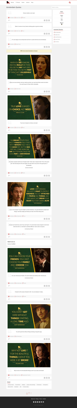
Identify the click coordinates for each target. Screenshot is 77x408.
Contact (44, 398)
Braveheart (16, 386)
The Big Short (45, 384)
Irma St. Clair (18, 17)
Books (23, 2)
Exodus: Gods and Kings (31, 384)
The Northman (17, 384)
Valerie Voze (18, 30)
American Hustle (11, 384)
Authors (27, 2)
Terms (40, 398)
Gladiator (23, 384)
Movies (12, 2)
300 (20, 386)
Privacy (37, 398)
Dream (23, 172)
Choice (24, 17)
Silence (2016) (10, 386)
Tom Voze (57, 41)
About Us (33, 398)
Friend (25, 283)
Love (23, 30)
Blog (32, 2)
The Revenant (39, 384)
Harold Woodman (58, 37)
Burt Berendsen (19, 216)
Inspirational (24, 375)
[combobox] (61, 7)
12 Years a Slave (26, 386)
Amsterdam (12, 17)
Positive (29, 375)
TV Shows (18, 2)
